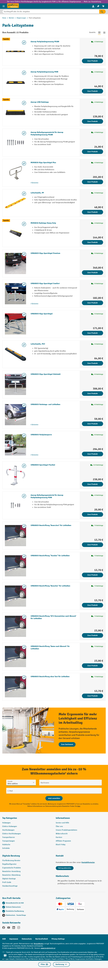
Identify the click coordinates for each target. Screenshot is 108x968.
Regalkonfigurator (9, 864)
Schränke (6, 848)
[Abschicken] (54, 798)
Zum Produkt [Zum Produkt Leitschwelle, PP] (92, 212)
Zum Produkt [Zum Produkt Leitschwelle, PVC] (92, 363)
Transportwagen (8, 841)
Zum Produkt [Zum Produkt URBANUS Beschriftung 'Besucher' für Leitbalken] (92, 605)
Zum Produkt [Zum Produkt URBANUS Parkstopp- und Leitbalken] (92, 424)
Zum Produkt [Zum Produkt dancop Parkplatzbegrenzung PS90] (92, 91)
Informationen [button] (63, 818)
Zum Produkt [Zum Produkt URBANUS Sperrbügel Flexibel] (92, 484)
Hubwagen (6, 823)
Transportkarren (8, 837)
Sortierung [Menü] (61, 964)
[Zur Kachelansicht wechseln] (104, 32)
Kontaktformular (88, 862)
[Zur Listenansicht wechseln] (99, 32)
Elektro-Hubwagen (9, 826)
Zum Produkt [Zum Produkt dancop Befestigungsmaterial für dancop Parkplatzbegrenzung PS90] (92, 514)
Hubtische (6, 845)
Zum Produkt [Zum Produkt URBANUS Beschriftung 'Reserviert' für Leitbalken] (92, 545)
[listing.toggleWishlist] (24, 42)
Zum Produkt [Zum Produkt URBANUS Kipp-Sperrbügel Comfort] (92, 303)
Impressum (13, 939)
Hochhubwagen (8, 830)
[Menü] (3, 6)
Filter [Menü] (44, 964)
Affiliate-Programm (63, 841)
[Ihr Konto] (93, 6)
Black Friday (60, 845)
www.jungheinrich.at (48, 948)
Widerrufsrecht (62, 834)
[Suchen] (102, 12)
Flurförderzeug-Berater (11, 860)
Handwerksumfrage (10, 886)
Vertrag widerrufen (64, 868)
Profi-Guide (6, 882)
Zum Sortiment (67, 744)
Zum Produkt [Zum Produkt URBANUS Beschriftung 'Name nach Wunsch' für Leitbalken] (92, 666)
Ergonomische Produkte (11, 868)
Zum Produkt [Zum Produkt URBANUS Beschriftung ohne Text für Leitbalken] (92, 696)
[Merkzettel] (98, 6)
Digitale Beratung (11, 855)
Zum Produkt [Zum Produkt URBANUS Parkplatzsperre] (92, 454)
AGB (4, 939)
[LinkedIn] (13, 928)
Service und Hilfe (62, 823)
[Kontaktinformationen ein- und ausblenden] (5, 955)
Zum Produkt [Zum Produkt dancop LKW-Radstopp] (92, 121)
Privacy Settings (58, 939)
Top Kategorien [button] (9, 818)
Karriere (59, 837)
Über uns (59, 826)
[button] (27, 856)
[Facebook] (3, 928)
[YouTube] (8, 928)
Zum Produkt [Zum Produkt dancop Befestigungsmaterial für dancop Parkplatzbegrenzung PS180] (92, 151)
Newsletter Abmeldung (11, 875)
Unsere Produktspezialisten (66, 830)
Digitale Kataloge (9, 879)
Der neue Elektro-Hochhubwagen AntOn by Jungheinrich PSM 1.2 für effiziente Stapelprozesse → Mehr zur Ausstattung (54, 2)
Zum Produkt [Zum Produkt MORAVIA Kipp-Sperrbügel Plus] (92, 182)
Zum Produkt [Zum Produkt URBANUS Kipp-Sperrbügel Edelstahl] (92, 393)
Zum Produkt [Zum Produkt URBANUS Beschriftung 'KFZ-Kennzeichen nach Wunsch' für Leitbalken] (92, 635)
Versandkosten (39, 944)
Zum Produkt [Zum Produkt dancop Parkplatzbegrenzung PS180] (92, 61)
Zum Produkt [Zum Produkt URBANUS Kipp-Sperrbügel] (92, 333)
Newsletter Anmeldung (11, 871)
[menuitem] (93, 6)
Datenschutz (27, 939)
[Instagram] (18, 928)
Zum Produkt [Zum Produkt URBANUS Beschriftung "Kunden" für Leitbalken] (92, 575)
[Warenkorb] (103, 6)
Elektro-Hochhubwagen (11, 834)
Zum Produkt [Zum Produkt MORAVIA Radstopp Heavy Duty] (92, 242)
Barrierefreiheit (41, 939)
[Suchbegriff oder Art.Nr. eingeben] (50, 12)
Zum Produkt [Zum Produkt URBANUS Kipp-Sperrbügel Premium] (92, 272)
